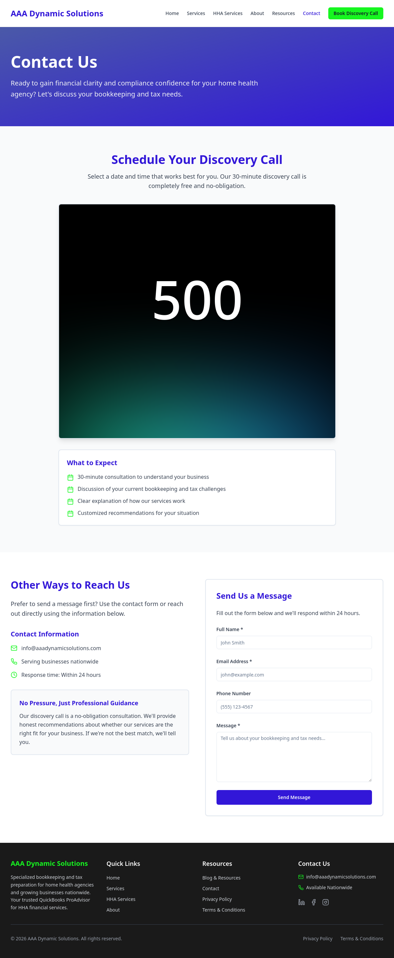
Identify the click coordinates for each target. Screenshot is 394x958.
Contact (311, 13)
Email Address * (234, 661)
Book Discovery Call (356, 13)
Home (172, 13)
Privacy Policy (217, 899)
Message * (228, 725)
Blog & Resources (222, 878)
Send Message (294, 797)
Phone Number (234, 693)
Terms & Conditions (224, 910)
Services (196, 13)
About (257, 13)
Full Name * (230, 629)
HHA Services (228, 13)
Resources (283, 13)
